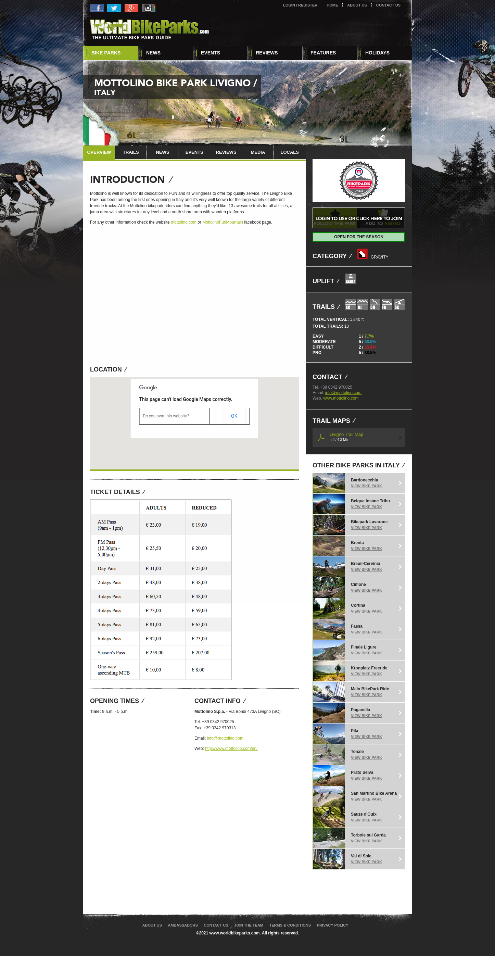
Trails (131, 152)
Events (210, 52)
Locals (289, 152)
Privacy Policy (332, 925)
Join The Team (248, 925)
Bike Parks (105, 52)
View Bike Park (366, 486)
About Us (357, 5)
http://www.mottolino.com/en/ (231, 748)
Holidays (377, 52)
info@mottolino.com (225, 738)
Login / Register (300, 5)
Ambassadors (183, 925)
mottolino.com (183, 222)
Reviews (267, 52)
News (153, 52)
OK (234, 416)
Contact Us (388, 5)
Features (323, 52)
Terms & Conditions (290, 925)
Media (258, 152)
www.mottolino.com (340, 398)
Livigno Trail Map (346, 437)
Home (332, 5)
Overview (99, 152)
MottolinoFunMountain (222, 222)
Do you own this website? (166, 416)
